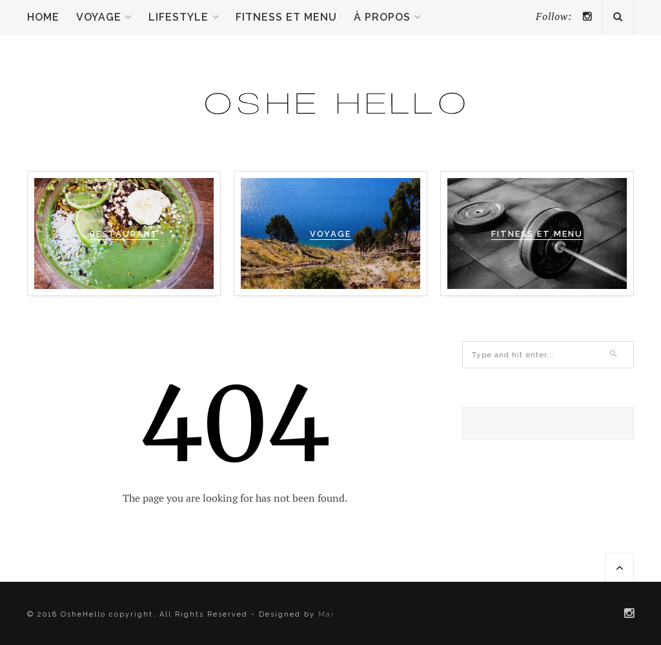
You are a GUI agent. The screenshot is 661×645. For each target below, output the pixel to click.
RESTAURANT (124, 234)
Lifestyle (178, 17)
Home (43, 17)
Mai (326, 614)
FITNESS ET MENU (537, 234)
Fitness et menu (286, 17)
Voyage (98, 17)
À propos (382, 17)
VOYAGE (330, 234)
